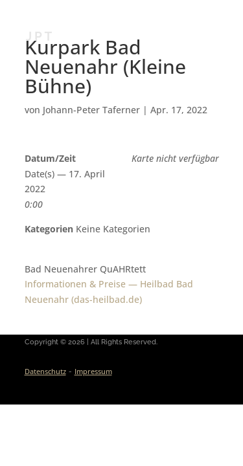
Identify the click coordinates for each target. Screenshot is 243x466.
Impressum (93, 371)
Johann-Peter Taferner (91, 110)
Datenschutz (45, 371)
